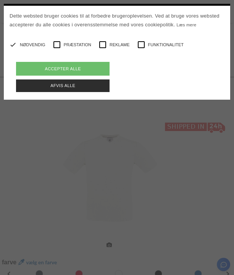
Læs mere (187, 25)
